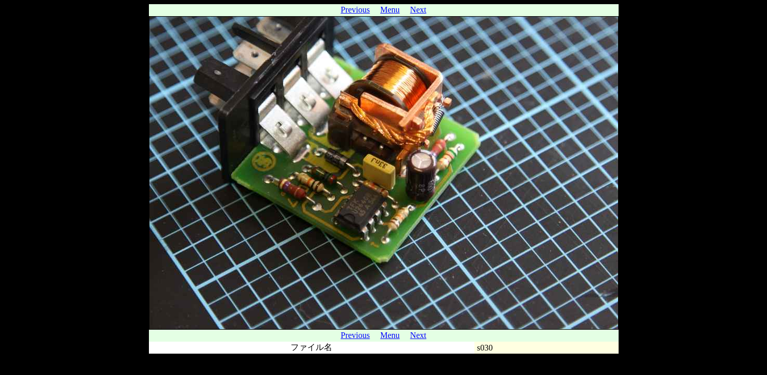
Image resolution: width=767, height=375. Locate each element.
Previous (355, 9)
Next (418, 9)
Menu (389, 9)
